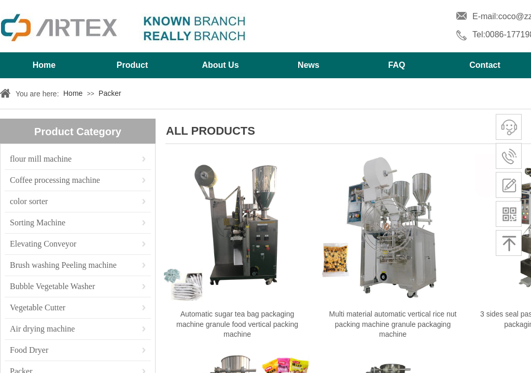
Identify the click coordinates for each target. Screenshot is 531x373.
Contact (484, 65)
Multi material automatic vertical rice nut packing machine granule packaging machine (393, 324)
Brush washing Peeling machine (63, 265)
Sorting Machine (37, 222)
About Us (220, 65)
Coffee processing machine (55, 180)
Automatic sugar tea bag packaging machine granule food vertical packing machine (237, 324)
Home (44, 65)
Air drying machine (42, 328)
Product (132, 65)
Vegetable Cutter (37, 307)
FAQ (397, 65)
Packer (110, 93)
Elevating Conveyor (43, 243)
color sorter (29, 201)
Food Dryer (29, 350)
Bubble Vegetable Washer (52, 286)
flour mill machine (41, 158)
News (308, 65)
